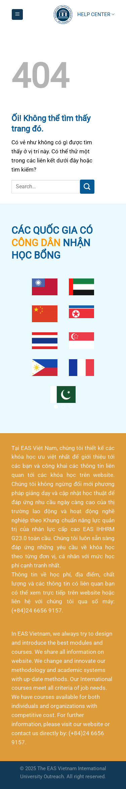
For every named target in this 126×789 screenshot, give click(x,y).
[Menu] (17, 14)
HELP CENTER (96, 14)
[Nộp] (87, 186)
